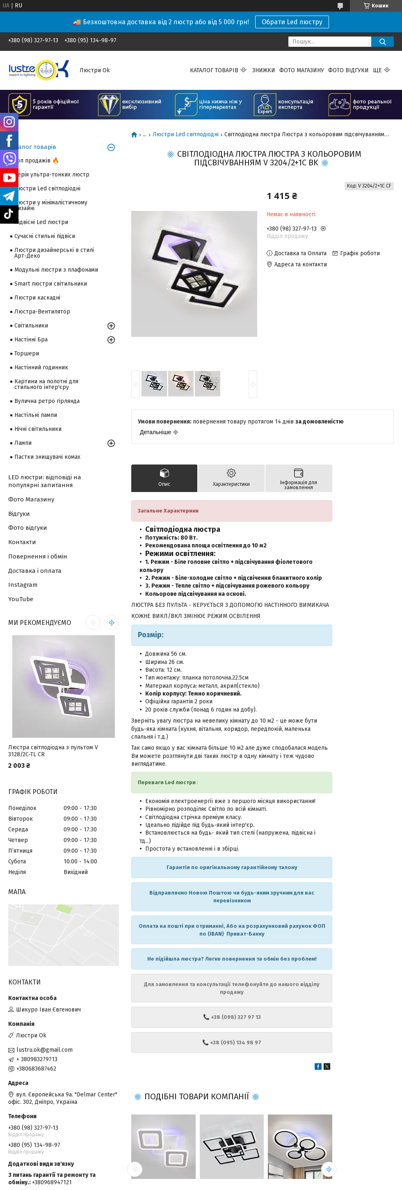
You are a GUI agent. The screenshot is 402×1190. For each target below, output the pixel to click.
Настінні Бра (31, 339)
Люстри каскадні (37, 297)
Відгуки (19, 513)
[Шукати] (382, 42)
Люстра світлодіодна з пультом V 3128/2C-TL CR (53, 751)
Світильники (31, 325)
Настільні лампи (35, 415)
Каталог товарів (214, 70)
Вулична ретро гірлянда (47, 401)
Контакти (22, 542)
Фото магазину (301, 70)
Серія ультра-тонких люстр (51, 174)
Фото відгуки (348, 70)
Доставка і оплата (35, 570)
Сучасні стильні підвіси (44, 236)
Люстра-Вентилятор (42, 311)
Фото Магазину (31, 499)
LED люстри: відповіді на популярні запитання (44, 481)
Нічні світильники (38, 429)
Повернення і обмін (37, 556)
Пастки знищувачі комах (47, 456)
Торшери (26, 353)
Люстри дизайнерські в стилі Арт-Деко (54, 253)
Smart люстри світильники (50, 283)
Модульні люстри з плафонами (56, 269)
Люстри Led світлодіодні (186, 134)
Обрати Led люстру (292, 22)
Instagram (23, 584)
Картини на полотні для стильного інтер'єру (46, 384)
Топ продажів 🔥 (36, 160)
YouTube (20, 599)
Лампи (23, 442)
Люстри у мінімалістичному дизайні (50, 205)
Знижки (263, 70)
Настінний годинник (41, 367)
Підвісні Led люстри (41, 222)
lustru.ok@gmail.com (44, 1049)
